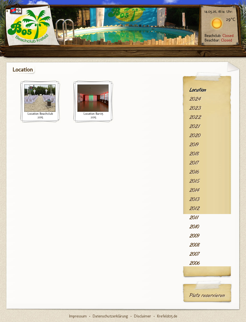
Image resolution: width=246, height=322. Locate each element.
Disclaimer (142, 316)
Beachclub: (219, 35)
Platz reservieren (207, 295)
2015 (194, 181)
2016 (194, 172)
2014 (194, 190)
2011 (193, 218)
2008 (194, 245)
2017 (193, 163)
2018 (194, 154)
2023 (195, 108)
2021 (194, 126)
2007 (194, 254)
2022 (195, 117)
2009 (194, 236)
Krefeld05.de (167, 316)
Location (197, 90)
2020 (194, 135)
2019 (194, 145)
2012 (194, 208)
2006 (194, 263)
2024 (195, 99)
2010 (194, 227)
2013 (194, 199)
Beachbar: (218, 40)
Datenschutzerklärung (110, 316)
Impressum (78, 316)
